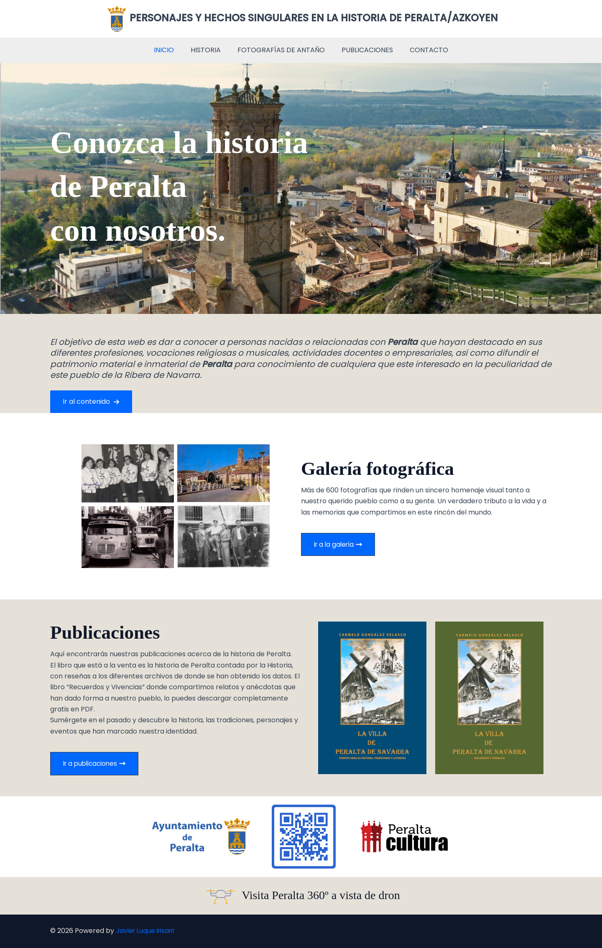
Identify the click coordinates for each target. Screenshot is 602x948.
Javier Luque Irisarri (147, 931)
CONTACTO (422, 50)
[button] (91, 401)
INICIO (171, 50)
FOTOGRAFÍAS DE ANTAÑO (281, 50)
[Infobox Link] (301, 896)
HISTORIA (209, 50)
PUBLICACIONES (364, 50)
